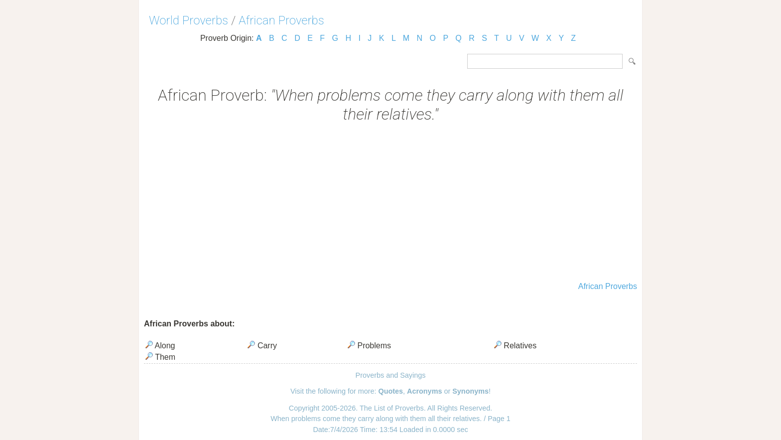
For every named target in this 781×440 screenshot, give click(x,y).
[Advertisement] (390, 203)
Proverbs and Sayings (391, 375)
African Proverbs (281, 20)
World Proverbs (188, 20)
